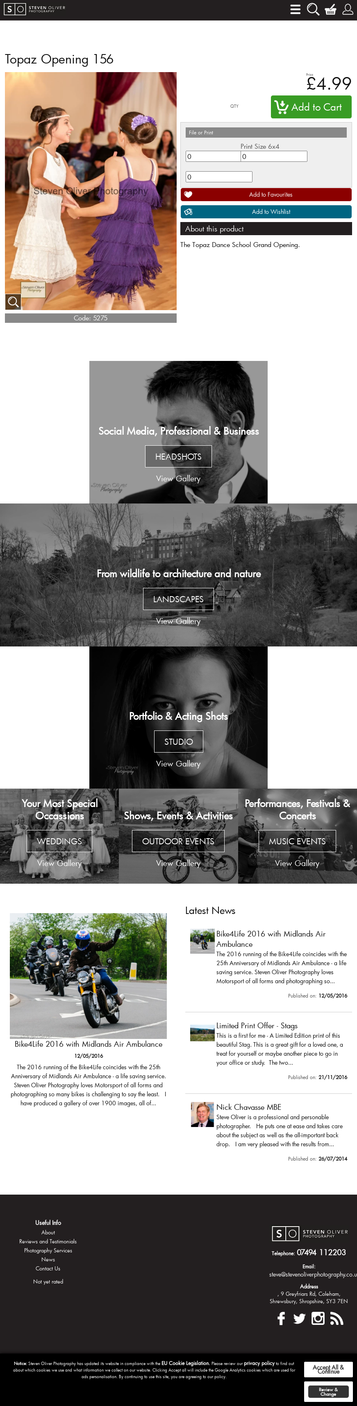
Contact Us (48, 1268)
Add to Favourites (271, 194)
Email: (309, 1266)
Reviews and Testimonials (48, 1241)
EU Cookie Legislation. (185, 1363)
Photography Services (48, 1250)
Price (309, 74)
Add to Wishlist (271, 211)
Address (309, 1286)
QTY (234, 106)
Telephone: (283, 1253)
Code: (82, 317)
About (48, 1232)
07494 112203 (321, 1252)
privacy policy (259, 1363)
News (48, 1259)
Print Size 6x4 (260, 146)
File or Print (201, 132)
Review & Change (328, 1391)
